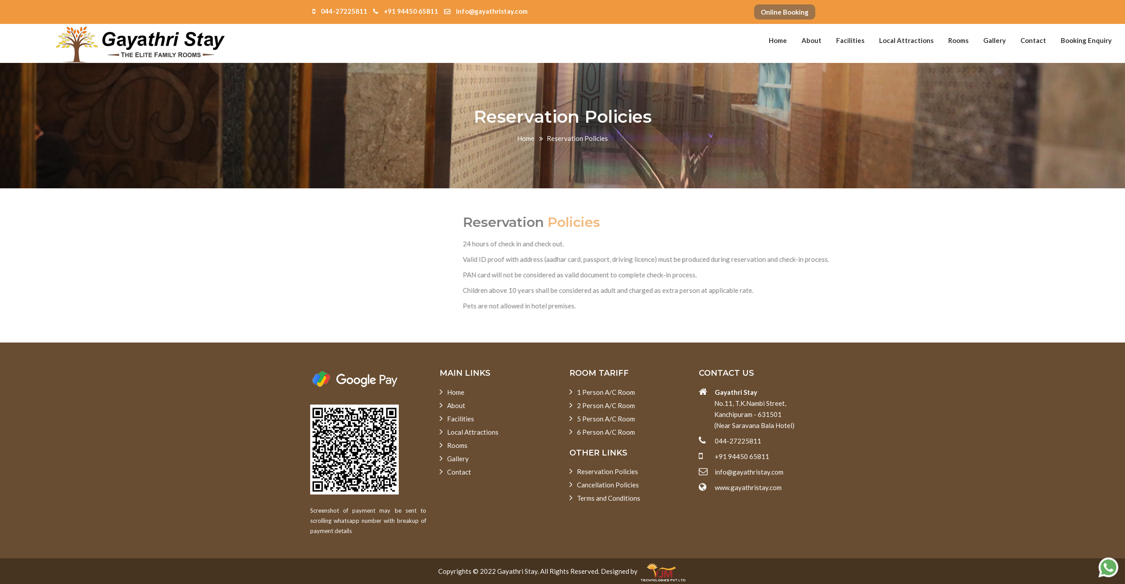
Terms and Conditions (604, 497)
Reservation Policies (603, 471)
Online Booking (785, 12)
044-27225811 (339, 11)
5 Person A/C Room (602, 418)
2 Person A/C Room (602, 405)
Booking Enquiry (1086, 40)
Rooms (958, 40)
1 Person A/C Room (602, 391)
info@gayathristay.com (486, 11)
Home (778, 40)
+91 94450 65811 (405, 11)
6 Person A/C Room (602, 431)
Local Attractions (906, 40)
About (811, 40)
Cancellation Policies (604, 484)
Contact (1033, 40)
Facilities (850, 40)
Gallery (994, 40)
